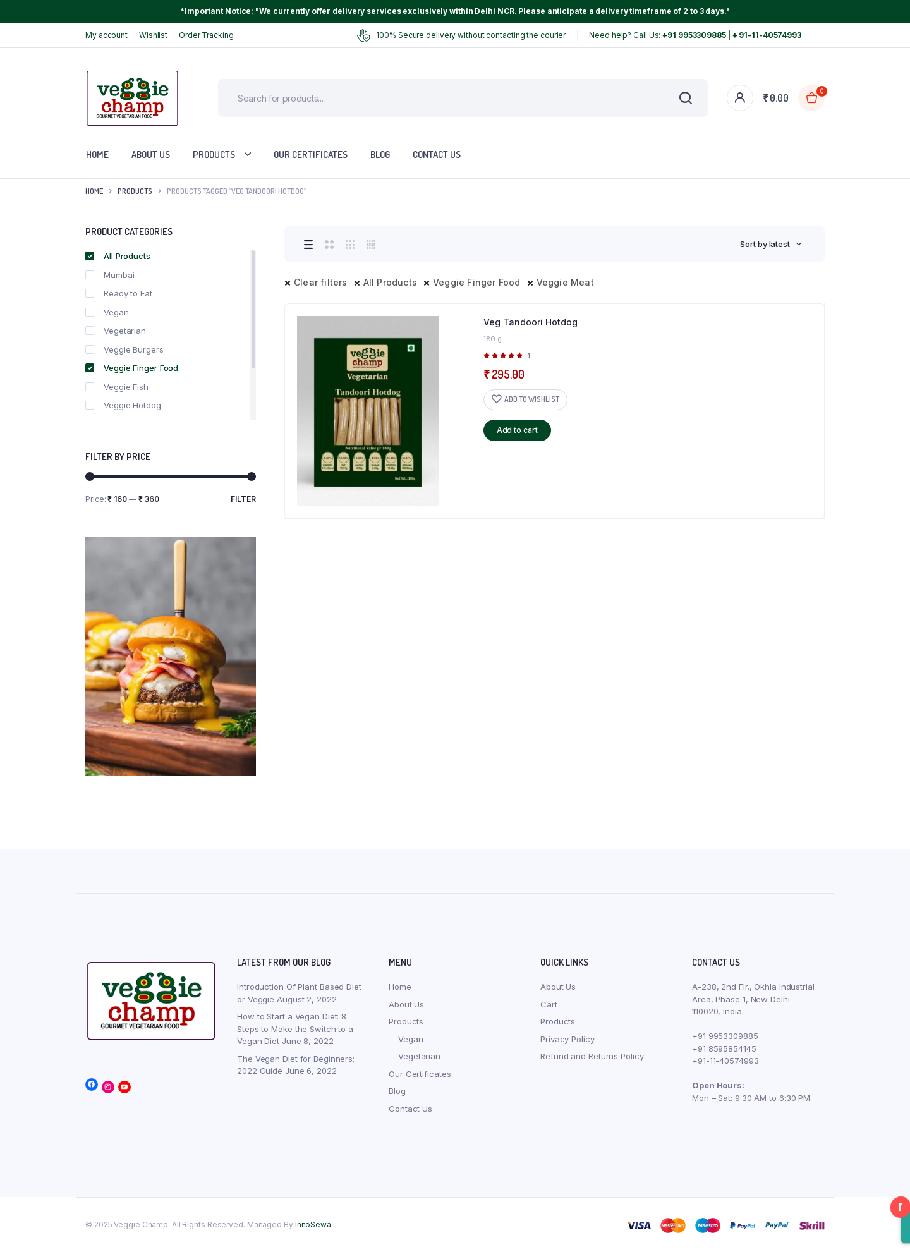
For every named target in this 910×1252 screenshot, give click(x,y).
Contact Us (437, 155)
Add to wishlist (531, 399)
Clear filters (321, 282)
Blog (380, 155)
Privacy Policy (567, 1039)
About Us (150, 155)
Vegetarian (115, 330)
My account (106, 35)
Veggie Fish (117, 387)
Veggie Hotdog (123, 405)
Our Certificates (311, 155)
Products (214, 155)
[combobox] (771, 244)
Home (97, 155)
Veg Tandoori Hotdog (530, 322)
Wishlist (153, 35)
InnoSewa (313, 1224)
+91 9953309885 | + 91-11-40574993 (731, 35)
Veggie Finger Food (477, 282)
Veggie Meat (565, 282)
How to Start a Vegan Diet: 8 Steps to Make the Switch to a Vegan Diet (295, 1028)
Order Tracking (206, 35)
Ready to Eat (118, 293)
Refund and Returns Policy (592, 1056)
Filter (243, 499)
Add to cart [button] (517, 430)
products (135, 191)
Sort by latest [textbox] (765, 244)
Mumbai (109, 275)
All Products (390, 282)
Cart (548, 1004)
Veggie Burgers (124, 349)
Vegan (107, 312)
